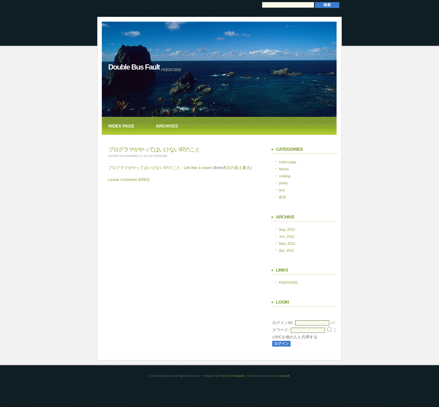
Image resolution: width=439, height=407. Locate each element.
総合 (282, 197)
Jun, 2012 (286, 236)
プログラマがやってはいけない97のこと (154, 149)
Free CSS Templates (232, 375)
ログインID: (282, 322)
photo (283, 183)
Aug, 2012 (287, 229)
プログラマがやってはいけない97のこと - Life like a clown (160, 167)
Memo (284, 169)
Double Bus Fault (134, 67)
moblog (285, 176)
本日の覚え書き (236, 167)
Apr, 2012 (286, 250)
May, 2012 (287, 243)
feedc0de (160, 155)
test (282, 190)
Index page (121, 126)
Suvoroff (284, 375)
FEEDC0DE (288, 282)
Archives (167, 126)
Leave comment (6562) (129, 179)
